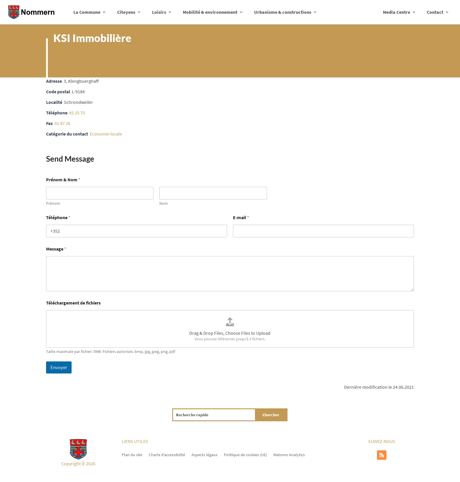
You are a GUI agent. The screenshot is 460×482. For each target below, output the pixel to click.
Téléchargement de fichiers (73, 303)
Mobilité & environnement (210, 12)
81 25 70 (77, 113)
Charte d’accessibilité (167, 454)
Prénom (53, 203)
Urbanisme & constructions (282, 12)
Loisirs (159, 12)
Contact (435, 12)
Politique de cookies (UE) (245, 454)
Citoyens (126, 12)
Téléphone (58, 217)
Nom (163, 203)
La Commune (86, 12)
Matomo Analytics (289, 454)
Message (56, 249)
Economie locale (106, 134)
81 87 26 (62, 123)
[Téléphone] (136, 231)
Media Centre (396, 12)
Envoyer (58, 367)
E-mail (241, 217)
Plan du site (132, 454)
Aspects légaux (204, 454)
